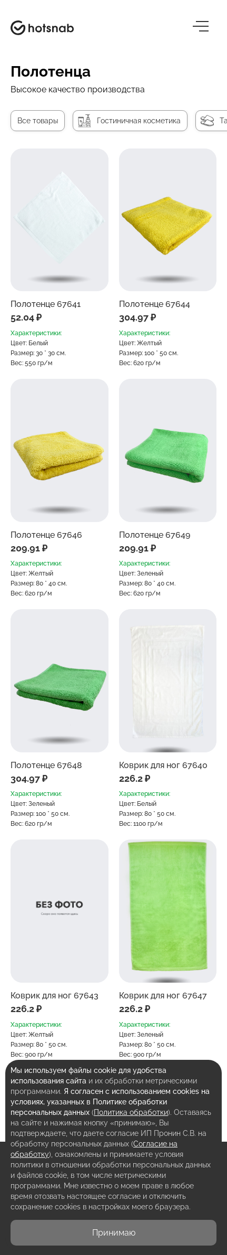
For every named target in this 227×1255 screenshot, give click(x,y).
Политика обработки (131, 1112)
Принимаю (113, 1233)
